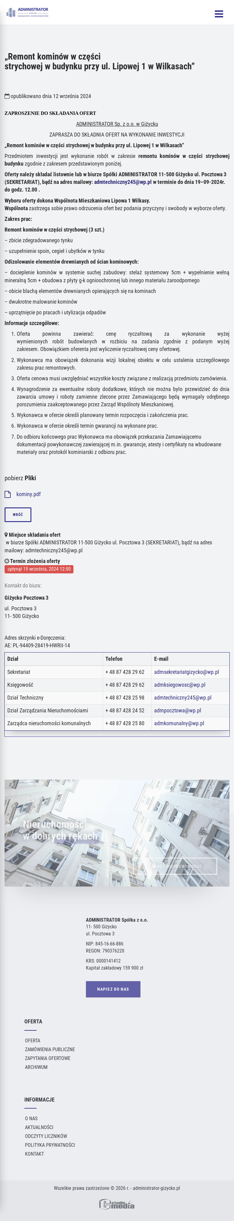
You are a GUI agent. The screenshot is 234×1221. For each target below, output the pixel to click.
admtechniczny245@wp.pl (123, 182)
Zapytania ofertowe (47, 1058)
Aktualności (39, 1127)
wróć (18, 515)
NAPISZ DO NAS (113, 989)
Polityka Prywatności (50, 1145)
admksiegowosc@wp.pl (179, 685)
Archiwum (36, 1067)
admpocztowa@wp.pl (177, 710)
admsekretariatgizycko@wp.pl (186, 672)
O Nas (31, 1118)
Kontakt (34, 1154)
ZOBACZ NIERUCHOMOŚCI (175, 870)
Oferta (32, 1041)
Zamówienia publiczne (50, 1049)
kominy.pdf (23, 494)
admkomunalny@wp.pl (179, 723)
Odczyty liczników (46, 1136)
